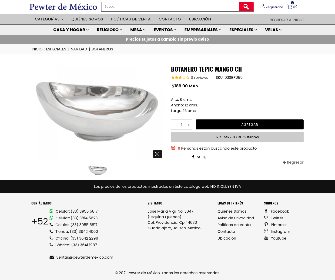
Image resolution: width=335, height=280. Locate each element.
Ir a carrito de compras (237, 137)
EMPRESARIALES (202, 30)
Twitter (273, 218)
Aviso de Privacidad (236, 218)
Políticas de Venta (234, 224)
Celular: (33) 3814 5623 (74, 218)
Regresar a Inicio (287, 20)
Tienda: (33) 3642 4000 (74, 231)
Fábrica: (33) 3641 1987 (73, 245)
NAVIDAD (81, 49)
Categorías (49, 19)
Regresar (293, 162)
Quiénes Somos (232, 211)
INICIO (38, 49)
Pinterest (275, 224)
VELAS (273, 30)
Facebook (276, 211)
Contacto (170, 19)
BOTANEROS (102, 49)
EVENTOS (165, 30)
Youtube (275, 238)
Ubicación (200, 19)
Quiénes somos (87, 19)
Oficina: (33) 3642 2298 (74, 238)
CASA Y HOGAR (71, 30)
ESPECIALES (243, 30)
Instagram (277, 231)
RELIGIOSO (109, 30)
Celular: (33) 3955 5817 (74, 211)
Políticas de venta (131, 19)
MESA (138, 30)
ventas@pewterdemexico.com (81, 257)
